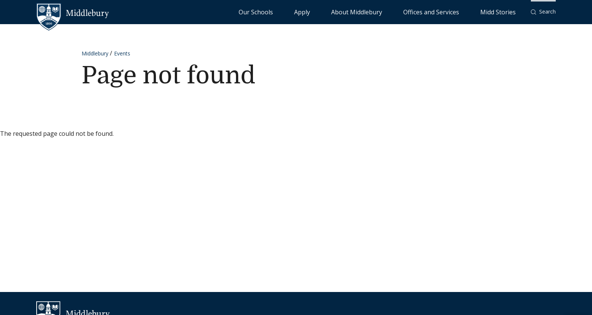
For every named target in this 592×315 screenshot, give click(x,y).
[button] (543, 12)
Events (122, 53)
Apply (364, 11)
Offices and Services (457, 11)
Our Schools (333, 11)
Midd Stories (506, 11)
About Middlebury (401, 11)
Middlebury (95, 53)
